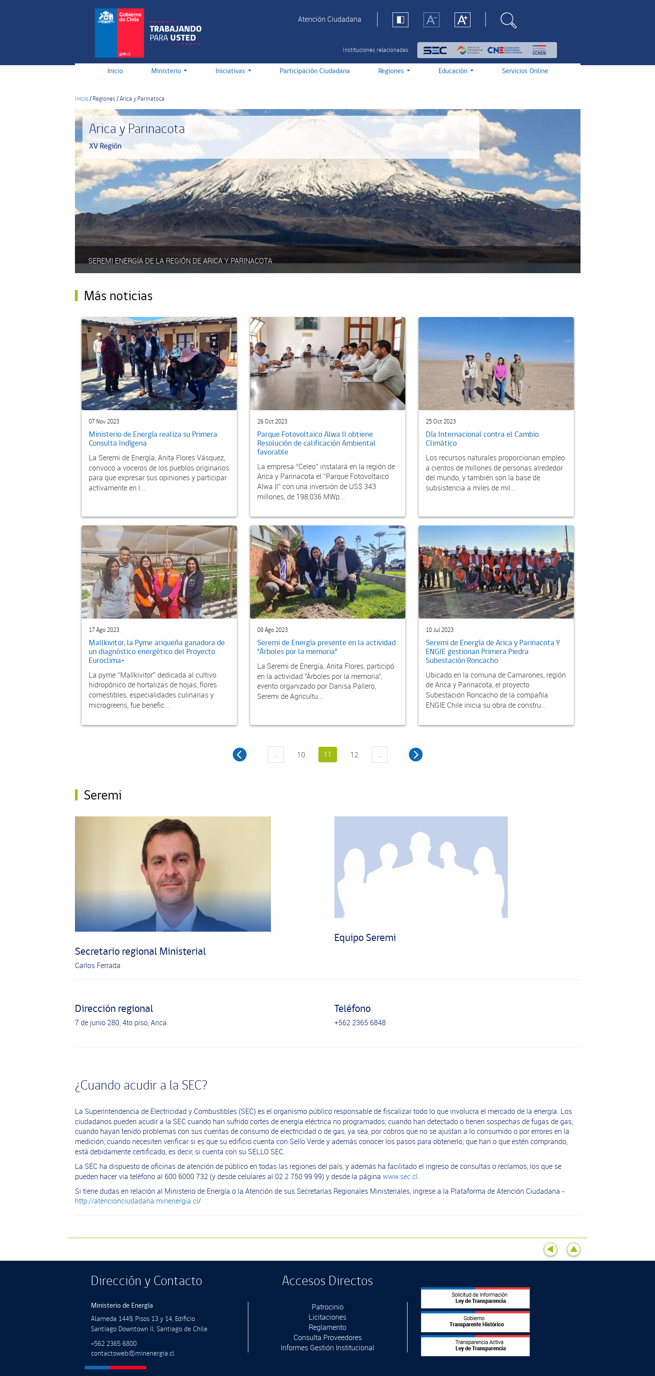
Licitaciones (327, 1317)
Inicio (115, 71)
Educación (456, 71)
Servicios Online (525, 71)
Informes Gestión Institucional (327, 1347)
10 (301, 755)
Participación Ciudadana (315, 71)
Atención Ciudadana (329, 19)
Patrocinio (328, 1307)
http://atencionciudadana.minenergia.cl (136, 1201)
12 (354, 755)
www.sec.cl (400, 1176)
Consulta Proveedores (328, 1337)
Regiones (394, 71)
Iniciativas (233, 71)
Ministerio (169, 71)
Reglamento (327, 1327)
